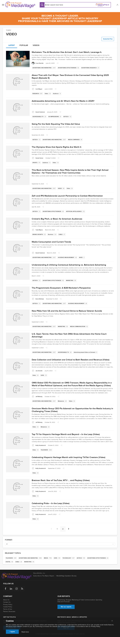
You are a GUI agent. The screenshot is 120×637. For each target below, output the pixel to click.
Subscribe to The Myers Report (43, 576)
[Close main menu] (112, 621)
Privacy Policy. (95, 626)
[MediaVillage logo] (17, 576)
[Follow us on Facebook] (5, 588)
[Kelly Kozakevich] (39, 445)
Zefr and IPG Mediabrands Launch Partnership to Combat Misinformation (67, 196)
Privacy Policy (7, 604)
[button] (117, 4)
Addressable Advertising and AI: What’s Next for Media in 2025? (63, 101)
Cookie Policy (7, 607)
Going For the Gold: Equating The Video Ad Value (56, 124)
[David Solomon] (38, 112)
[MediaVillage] (20, 5)
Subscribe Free (107, 39)
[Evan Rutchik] (37, 63)
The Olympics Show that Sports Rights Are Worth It (56, 147)
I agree (12, 632)
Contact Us (7, 602)
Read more (25, 632)
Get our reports (66, 607)
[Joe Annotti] (37, 370)
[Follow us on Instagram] (16, 588)
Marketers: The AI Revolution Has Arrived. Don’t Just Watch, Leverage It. (67, 52)
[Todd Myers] (37, 230)
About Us (6, 600)
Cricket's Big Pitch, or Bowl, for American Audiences (57, 219)
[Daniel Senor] (37, 158)
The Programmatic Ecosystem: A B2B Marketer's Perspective (61, 288)
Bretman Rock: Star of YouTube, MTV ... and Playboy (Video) (61, 480)
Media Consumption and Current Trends (51, 242)
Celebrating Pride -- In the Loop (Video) (50, 503)
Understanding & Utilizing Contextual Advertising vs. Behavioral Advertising (69, 265)
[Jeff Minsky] (37, 396)
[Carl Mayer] (37, 89)
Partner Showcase (9, 611)
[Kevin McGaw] (38, 299)
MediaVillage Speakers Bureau (66, 576)
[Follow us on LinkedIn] (11, 588)
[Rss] (22, 588)
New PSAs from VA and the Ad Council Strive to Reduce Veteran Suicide (67, 311)
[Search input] (59, 5)
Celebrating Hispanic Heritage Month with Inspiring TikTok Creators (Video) (68, 457)
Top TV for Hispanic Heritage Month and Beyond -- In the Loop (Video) (66, 434)
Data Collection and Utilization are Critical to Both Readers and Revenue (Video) (70, 359)
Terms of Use (7, 609)
